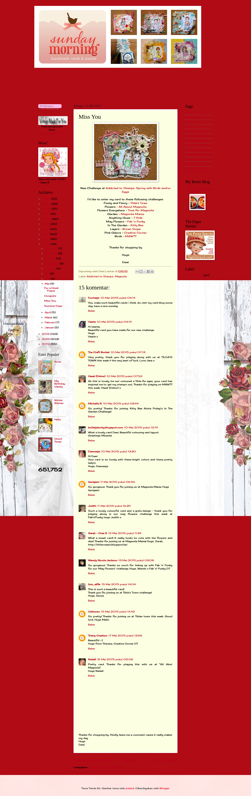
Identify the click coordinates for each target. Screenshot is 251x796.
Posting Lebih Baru (91, 760)
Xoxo (57, 361)
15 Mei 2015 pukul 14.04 (119, 584)
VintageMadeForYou (52, 133)
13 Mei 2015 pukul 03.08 (136, 560)
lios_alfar (94, 584)
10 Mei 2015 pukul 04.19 (114, 321)
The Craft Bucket (99, 352)
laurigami (93, 481)
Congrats (50, 295)
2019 (46, 223)
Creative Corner (135, 232)
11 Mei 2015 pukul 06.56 (117, 481)
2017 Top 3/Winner (198, 159)
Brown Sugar (132, 229)
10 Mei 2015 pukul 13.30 (118, 451)
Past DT (190, 121)
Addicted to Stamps (100, 276)
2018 (46, 229)
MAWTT (130, 236)
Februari (50, 322)
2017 (46, 234)
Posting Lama (164, 760)
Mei (47, 283)
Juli (47, 273)
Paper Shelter (194, 275)
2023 (46, 203)
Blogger (164, 788)
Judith (92, 505)
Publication (192, 131)
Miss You (50, 300)
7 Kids (137, 217)
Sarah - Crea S (97, 533)
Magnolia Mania (132, 214)
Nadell (92, 659)
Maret (49, 317)
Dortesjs (93, 297)
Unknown (94, 611)
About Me (191, 117)
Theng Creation (97, 635)
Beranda (130, 760)
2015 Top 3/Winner (198, 149)
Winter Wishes (59, 401)
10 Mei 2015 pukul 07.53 (124, 376)
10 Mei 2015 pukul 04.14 (118, 297)
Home (189, 112)
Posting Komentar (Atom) (105, 767)
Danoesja (94, 451)
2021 (46, 213)
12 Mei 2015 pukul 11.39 (124, 533)
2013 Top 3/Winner (198, 140)
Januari (50, 327)
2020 (47, 219)
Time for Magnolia (141, 210)
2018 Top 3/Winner (198, 163)
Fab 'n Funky (136, 221)
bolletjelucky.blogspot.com (105, 427)
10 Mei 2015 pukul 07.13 (128, 352)
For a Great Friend (51, 289)
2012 (46, 343)
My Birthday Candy (59, 383)
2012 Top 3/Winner (198, 135)
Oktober (50, 258)
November (51, 253)
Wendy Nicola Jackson (102, 560)
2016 (46, 239)
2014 (46, 333)
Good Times (58, 440)
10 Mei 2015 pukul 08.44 (121, 403)
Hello (57, 419)
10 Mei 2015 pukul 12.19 (141, 427)
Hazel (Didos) (96, 376)
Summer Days (53, 305)
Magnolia (121, 276)
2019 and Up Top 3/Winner (197, 170)
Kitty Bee (137, 225)
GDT (188, 126)
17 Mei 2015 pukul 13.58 (125, 635)
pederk (130, 788)
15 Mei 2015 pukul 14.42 (118, 611)
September (52, 263)
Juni (48, 278)
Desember (51, 248)
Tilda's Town (138, 203)
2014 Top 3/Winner (198, 145)
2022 (47, 208)
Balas (91, 310)
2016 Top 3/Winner (198, 154)
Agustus (50, 268)
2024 (46, 198)
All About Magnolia (132, 206)
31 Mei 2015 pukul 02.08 (115, 659)
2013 (46, 339)
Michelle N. (95, 403)
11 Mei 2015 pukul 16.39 (114, 505)
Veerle (92, 321)
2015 (46, 244)
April (48, 312)
